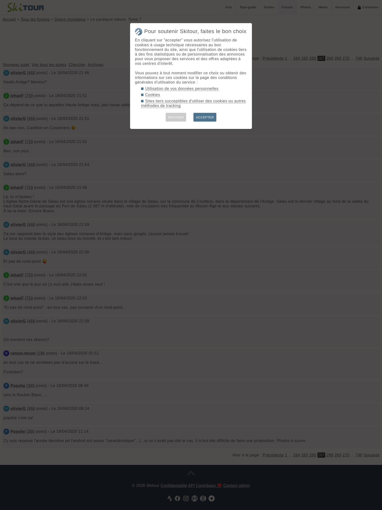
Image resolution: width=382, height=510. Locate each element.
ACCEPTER (205, 117)
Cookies (152, 95)
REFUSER (176, 117)
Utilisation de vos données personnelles (182, 89)
